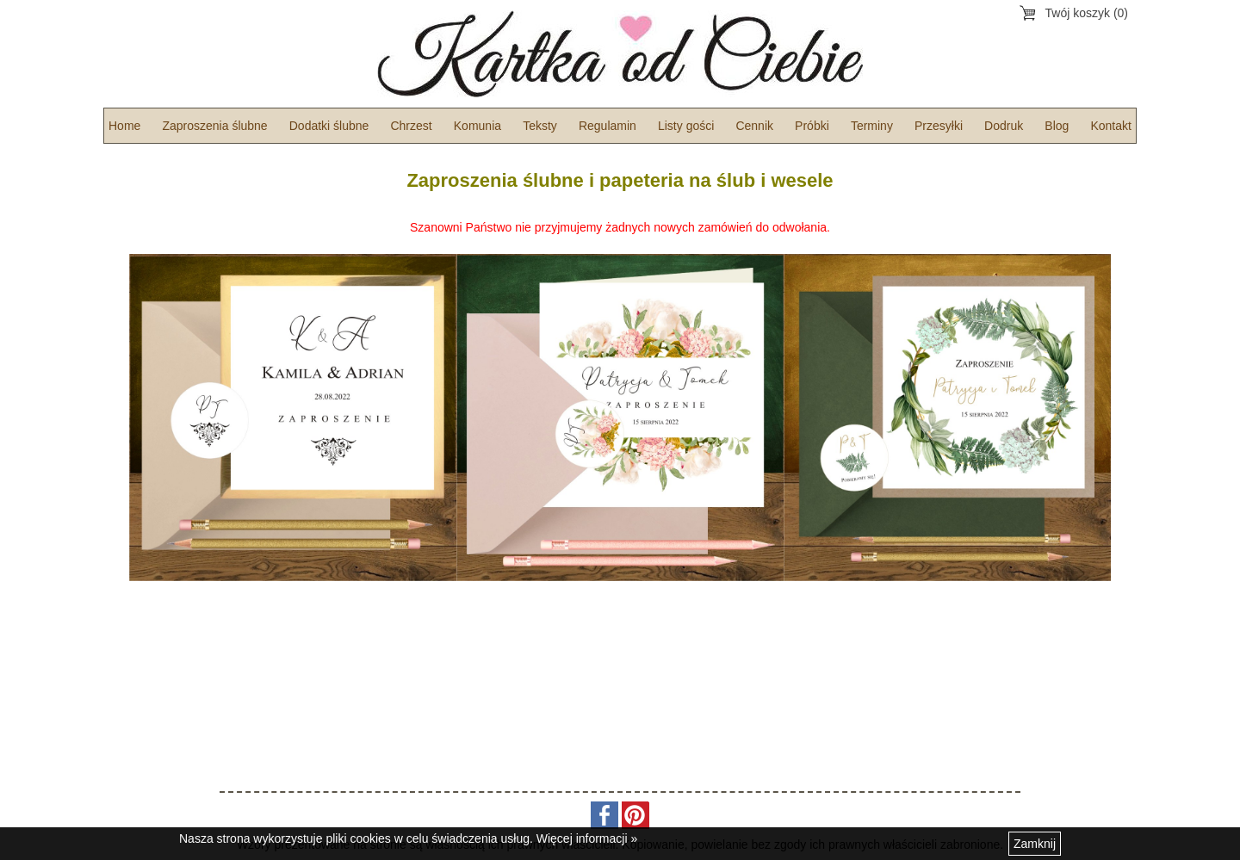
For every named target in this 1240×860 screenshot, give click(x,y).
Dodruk (1003, 126)
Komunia (477, 126)
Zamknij (1035, 844)
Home (124, 126)
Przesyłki (938, 126)
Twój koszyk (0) (1086, 13)
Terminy (872, 126)
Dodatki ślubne (329, 126)
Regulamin (607, 126)
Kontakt (1110, 126)
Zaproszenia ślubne (214, 126)
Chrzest (410, 126)
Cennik (754, 126)
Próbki (812, 126)
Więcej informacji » (586, 838)
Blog (1057, 126)
